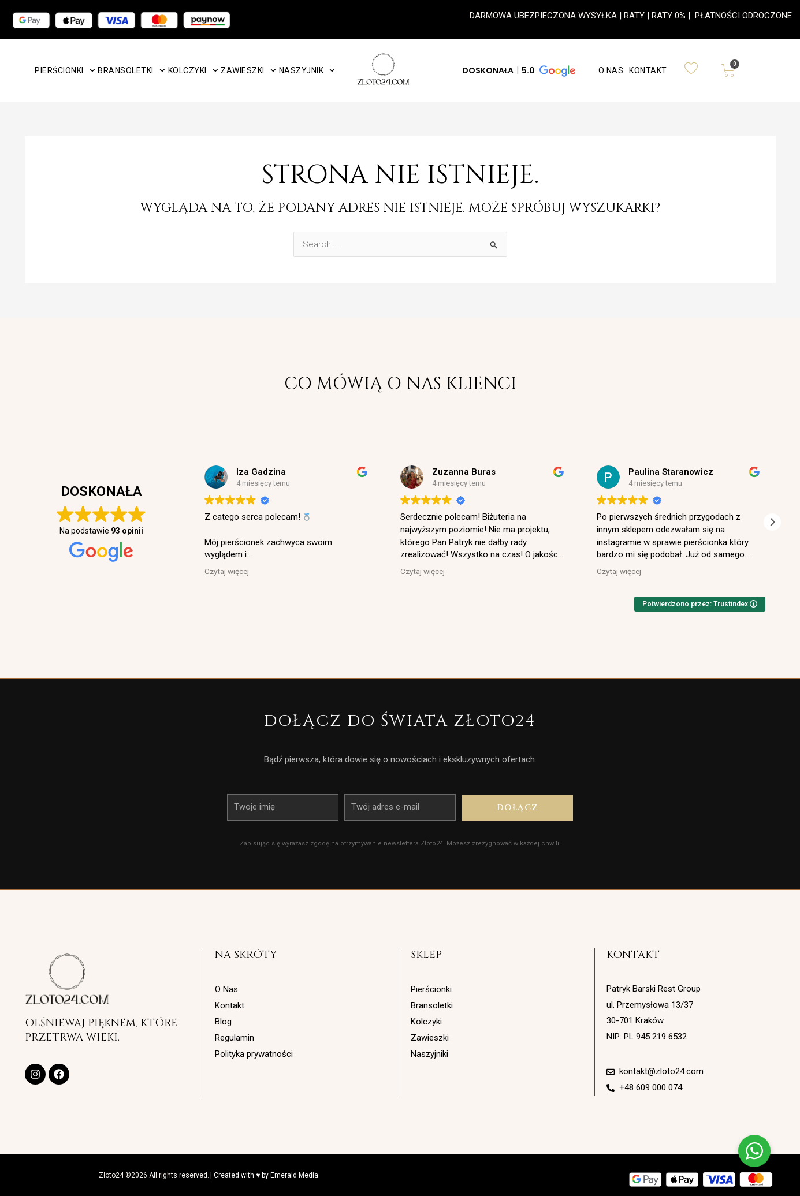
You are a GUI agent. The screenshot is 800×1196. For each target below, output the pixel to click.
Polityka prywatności (254, 1054)
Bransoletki (131, 70)
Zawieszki (248, 70)
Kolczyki (193, 70)
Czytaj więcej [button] (226, 571)
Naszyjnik (307, 70)
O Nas (611, 70)
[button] (518, 70)
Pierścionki (65, 70)
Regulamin (234, 1038)
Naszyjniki (429, 1054)
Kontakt (648, 70)
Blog (223, 1021)
